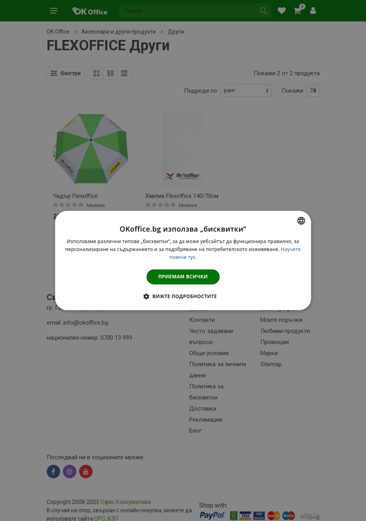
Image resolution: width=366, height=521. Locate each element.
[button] (183, 296)
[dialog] (183, 260)
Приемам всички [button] (183, 276)
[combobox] (301, 220)
